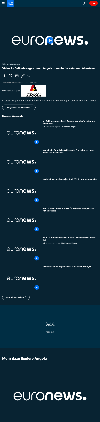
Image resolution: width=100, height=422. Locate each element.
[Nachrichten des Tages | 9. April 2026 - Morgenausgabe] (70, 191)
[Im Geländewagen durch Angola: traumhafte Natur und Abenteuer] (70, 133)
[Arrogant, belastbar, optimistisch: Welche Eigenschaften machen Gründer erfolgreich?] (70, 278)
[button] (16, 297)
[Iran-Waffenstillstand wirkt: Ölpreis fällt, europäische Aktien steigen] (70, 220)
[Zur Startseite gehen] (10, 3)
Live (93, 3)
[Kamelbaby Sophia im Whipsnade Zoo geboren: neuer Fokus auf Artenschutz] (70, 162)
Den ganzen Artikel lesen (18, 107)
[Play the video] (50, 40)
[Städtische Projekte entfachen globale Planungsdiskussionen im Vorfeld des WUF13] (70, 249)
